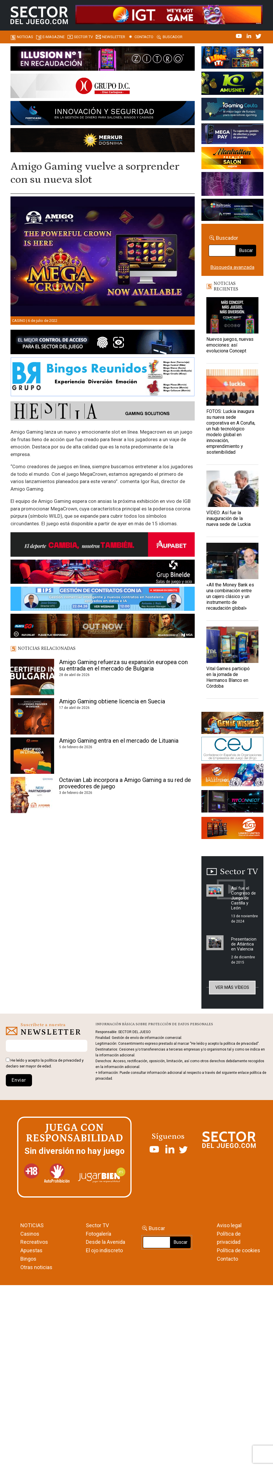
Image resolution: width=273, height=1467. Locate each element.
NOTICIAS (32, 1225)
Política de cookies (238, 1250)
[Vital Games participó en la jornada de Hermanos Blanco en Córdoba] (232, 645)
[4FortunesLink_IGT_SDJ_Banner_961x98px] (169, 14)
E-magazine (53, 37)
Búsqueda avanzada (232, 267)
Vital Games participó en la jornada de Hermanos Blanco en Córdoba (228, 677)
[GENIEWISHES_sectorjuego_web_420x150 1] (232, 724)
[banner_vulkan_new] (102, 343)
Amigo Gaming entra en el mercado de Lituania (118, 740)
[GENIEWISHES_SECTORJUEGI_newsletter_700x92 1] (102, 141)
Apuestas (31, 1250)
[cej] (232, 750)
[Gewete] (232, 185)
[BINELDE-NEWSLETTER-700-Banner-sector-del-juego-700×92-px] (102, 573)
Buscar (246, 250)
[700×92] (102, 627)
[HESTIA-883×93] (102, 412)
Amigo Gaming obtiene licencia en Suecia (112, 701)
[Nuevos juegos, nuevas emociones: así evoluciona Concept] (232, 315)
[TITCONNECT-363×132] (232, 802)
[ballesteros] (232, 776)
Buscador (172, 37)
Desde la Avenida (105, 1242)
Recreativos (34, 1242)
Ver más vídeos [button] (232, 987)
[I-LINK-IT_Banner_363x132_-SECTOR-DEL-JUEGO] (232, 58)
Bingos (28, 1259)
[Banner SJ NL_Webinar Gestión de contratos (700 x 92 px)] (102, 600)
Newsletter (113, 37)
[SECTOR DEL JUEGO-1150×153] (102, 87)
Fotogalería (98, 1234)
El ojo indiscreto (104, 1250)
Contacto (143, 37)
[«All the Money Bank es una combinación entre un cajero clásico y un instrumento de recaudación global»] (232, 561)
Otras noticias (36, 1267)
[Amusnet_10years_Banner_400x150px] (232, 84)
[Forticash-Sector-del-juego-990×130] (102, 114)
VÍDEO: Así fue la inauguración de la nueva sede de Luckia (228, 518)
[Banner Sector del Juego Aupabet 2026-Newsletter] (102, 546)
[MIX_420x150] (232, 829)
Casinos (29, 1234)
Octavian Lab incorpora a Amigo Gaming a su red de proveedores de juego (125, 783)
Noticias (25, 37)
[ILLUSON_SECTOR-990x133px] (102, 59)
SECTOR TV (83, 37)
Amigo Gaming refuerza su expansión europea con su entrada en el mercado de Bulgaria (123, 665)
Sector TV (97, 1225)
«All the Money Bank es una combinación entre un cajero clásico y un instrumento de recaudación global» (230, 596)
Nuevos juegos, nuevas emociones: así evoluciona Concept (230, 345)
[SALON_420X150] (232, 159)
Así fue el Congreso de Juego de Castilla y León (243, 898)
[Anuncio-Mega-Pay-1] (232, 135)
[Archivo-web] (232, 211)
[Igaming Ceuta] (232, 110)
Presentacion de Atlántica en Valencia (243, 944)
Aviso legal (229, 1225)
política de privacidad (63, 1060)
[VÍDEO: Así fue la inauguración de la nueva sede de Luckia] (232, 489)
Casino (18, 320)
